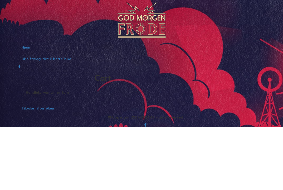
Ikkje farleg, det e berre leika (46, 59)
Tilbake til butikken (38, 108)
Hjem (26, 47)
